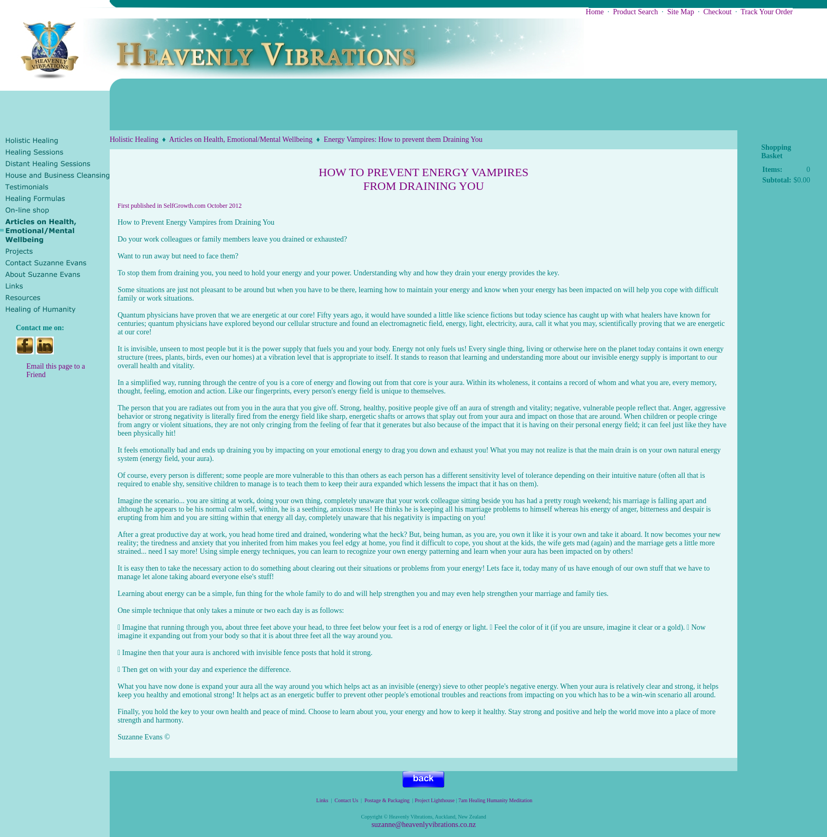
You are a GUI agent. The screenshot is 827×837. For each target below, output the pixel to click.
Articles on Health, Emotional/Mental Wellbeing (241, 139)
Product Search (635, 12)
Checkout (717, 12)
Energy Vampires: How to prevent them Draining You (403, 139)
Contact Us (346, 800)
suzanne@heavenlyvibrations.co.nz (423, 825)
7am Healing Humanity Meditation (496, 800)
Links (322, 800)
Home (595, 12)
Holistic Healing (134, 139)
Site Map (680, 12)
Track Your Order (767, 12)
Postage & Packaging (387, 800)
